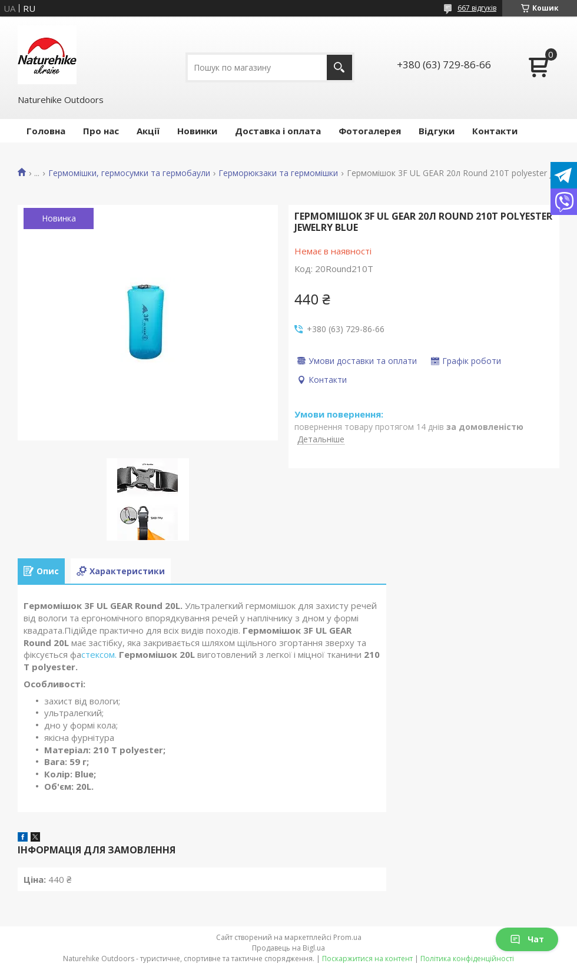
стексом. (100, 654)
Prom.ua (347, 937)
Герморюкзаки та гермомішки (278, 173)
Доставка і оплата (278, 131)
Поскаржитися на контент (367, 959)
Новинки (197, 131)
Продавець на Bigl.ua (288, 948)
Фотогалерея (370, 131)
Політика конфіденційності (467, 959)
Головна (45, 131)
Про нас (101, 131)
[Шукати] (339, 67)
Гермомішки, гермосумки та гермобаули (129, 173)
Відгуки (437, 131)
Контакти (495, 131)
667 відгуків (476, 8)
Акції (148, 131)
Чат (527, 939)
